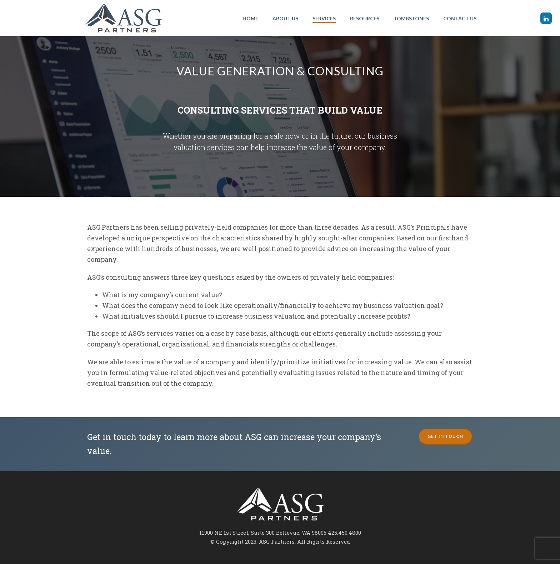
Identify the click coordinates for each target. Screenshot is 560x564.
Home (250, 18)
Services (324, 18)
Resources (364, 18)
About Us (285, 18)
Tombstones (411, 18)
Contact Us (459, 18)
